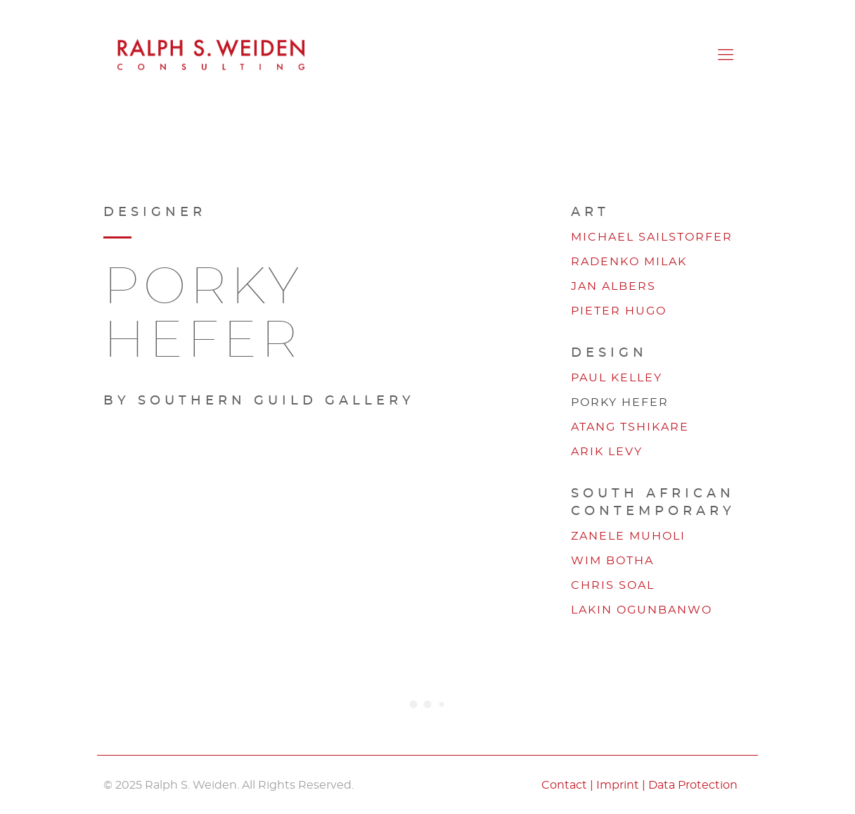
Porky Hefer (620, 402)
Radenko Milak (629, 261)
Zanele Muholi (628, 536)
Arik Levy (607, 451)
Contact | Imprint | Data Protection (639, 785)
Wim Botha (612, 560)
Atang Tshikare (630, 427)
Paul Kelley (616, 377)
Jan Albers (613, 286)
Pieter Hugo (619, 311)
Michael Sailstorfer (652, 237)
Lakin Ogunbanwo (641, 610)
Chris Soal (613, 585)
